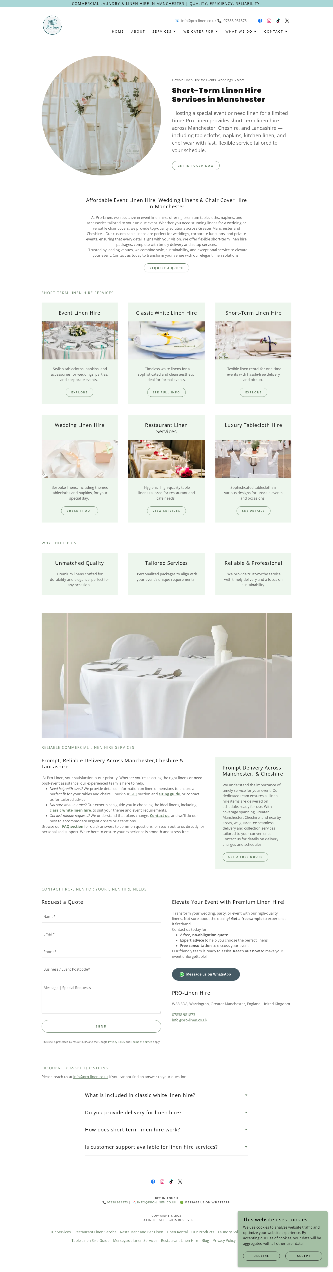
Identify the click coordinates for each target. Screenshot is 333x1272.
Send (101, 1026)
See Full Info (166, 392)
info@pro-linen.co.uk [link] (198, 20)
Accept (304, 1256)
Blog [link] (205, 1240)
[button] (164, 31)
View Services (166, 511)
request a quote (166, 268)
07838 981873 (117, 1202)
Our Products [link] (202, 1231)
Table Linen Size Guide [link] (91, 1240)
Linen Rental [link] (177, 1231)
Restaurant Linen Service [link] (95, 1231)
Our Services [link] (60, 1231)
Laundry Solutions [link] (233, 1231)
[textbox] (101, 917)
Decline (261, 1256)
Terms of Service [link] (141, 1042)
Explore (79, 392)
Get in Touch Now (196, 166)
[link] (52, 24)
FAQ (133, 794)
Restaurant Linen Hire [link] (179, 1240)
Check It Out (79, 511)
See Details (253, 511)
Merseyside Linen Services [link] (135, 1240)
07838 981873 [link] (235, 20)
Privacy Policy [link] (116, 1042)
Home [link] (118, 31)
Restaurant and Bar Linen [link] (141, 1231)
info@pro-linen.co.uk (90, 1076)
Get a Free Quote (245, 857)
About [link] (138, 31)
